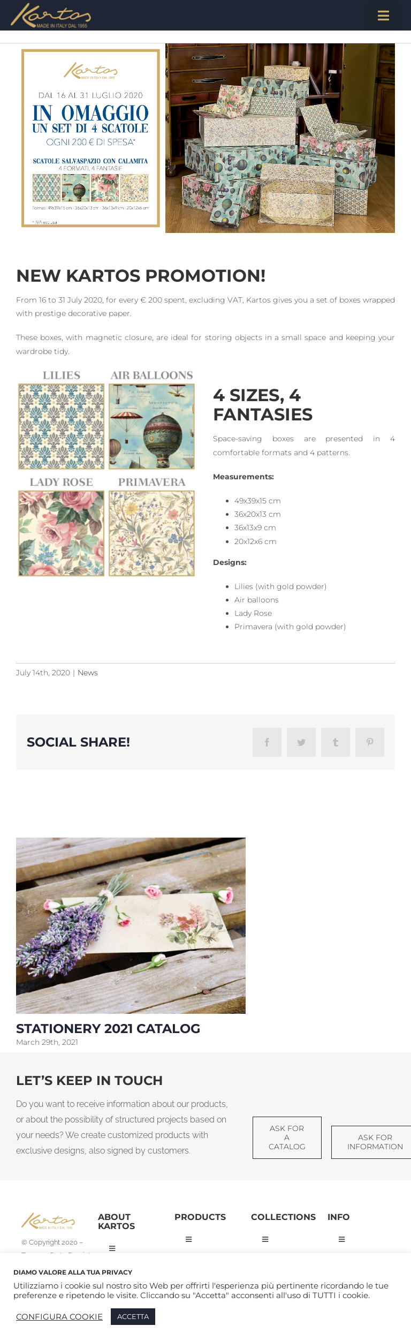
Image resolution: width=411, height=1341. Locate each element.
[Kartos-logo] (51, 6)
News (88, 672)
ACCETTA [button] (133, 1316)
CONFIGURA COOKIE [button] (59, 1317)
